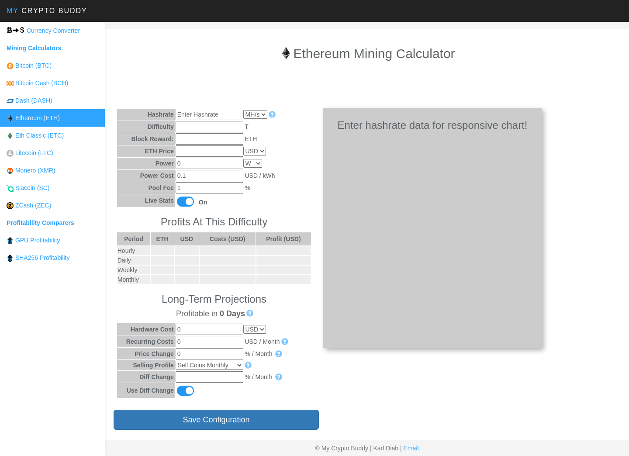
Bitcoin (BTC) (29, 65)
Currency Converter (43, 30)
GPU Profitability (33, 240)
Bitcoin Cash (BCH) (37, 83)
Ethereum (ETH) (33, 118)
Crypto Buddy (47, 10)
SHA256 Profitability (38, 258)
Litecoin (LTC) (30, 153)
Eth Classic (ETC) (35, 135)
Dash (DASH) (29, 100)
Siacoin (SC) (28, 188)
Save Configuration (216, 419)
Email (410, 448)
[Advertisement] (367, 86)
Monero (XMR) (31, 170)
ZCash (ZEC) (29, 205)
